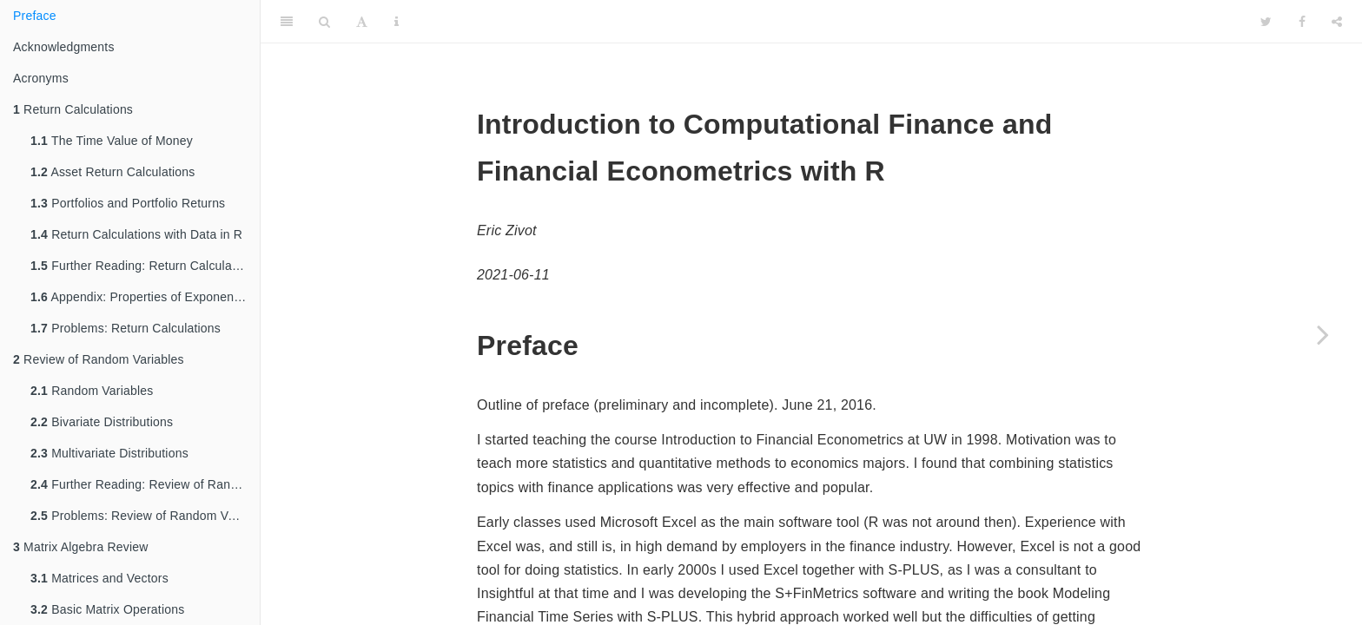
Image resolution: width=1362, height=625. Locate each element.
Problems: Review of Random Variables (145, 516)
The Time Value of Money (111, 141)
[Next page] (1323, 334)
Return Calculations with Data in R (136, 234)
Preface (34, 16)
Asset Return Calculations (112, 172)
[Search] (324, 21)
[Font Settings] (361, 21)
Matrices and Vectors (99, 578)
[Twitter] (1266, 21)
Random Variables (92, 391)
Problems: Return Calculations (125, 328)
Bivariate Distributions (101, 422)
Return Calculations (73, 109)
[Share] (1337, 21)
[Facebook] (1302, 21)
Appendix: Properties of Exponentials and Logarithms (145, 297)
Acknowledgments (64, 47)
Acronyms (41, 78)
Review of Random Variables (98, 359)
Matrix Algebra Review (81, 547)
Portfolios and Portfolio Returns (127, 203)
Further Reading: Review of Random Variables (145, 484)
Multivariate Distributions (109, 453)
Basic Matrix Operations (107, 609)
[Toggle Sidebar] (287, 21)
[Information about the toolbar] (396, 21)
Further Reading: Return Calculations (144, 266)
